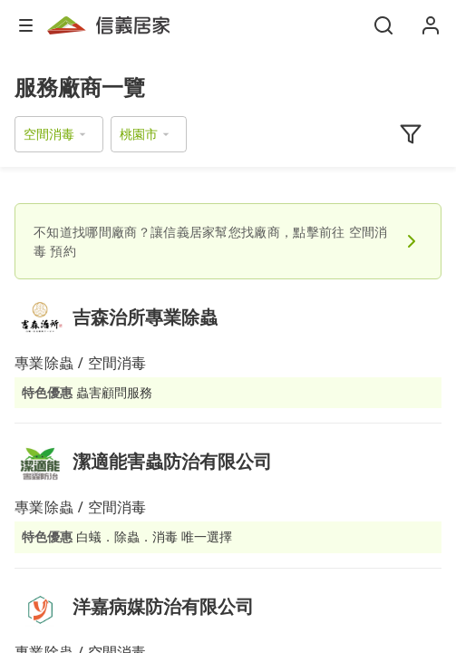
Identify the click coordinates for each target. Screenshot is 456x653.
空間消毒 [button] (49, 133)
